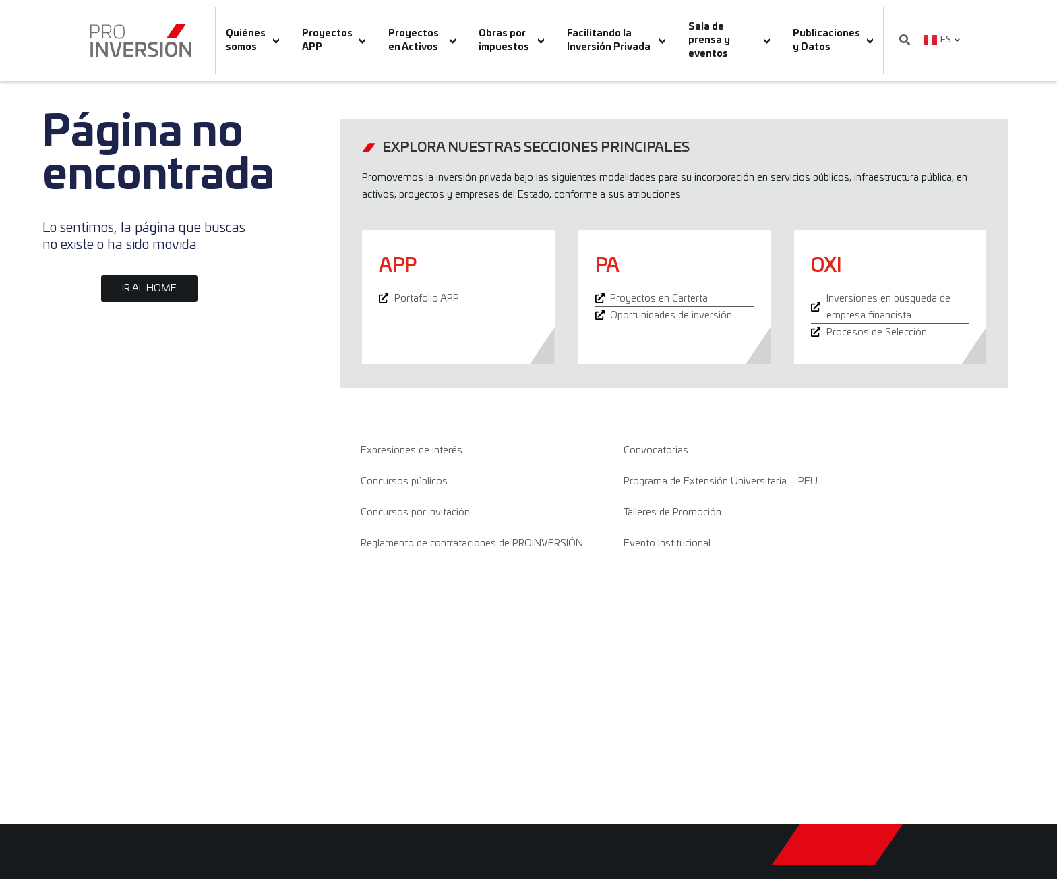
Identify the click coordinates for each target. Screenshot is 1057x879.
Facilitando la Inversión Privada (616, 40)
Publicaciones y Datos (833, 40)
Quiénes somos (252, 40)
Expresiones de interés (411, 450)
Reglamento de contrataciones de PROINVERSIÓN (472, 543)
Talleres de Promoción (672, 512)
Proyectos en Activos (422, 40)
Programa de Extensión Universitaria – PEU (721, 481)
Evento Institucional (667, 543)
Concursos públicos (404, 481)
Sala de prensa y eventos (729, 40)
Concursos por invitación (415, 512)
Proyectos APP (334, 40)
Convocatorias (656, 450)
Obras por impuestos (511, 40)
